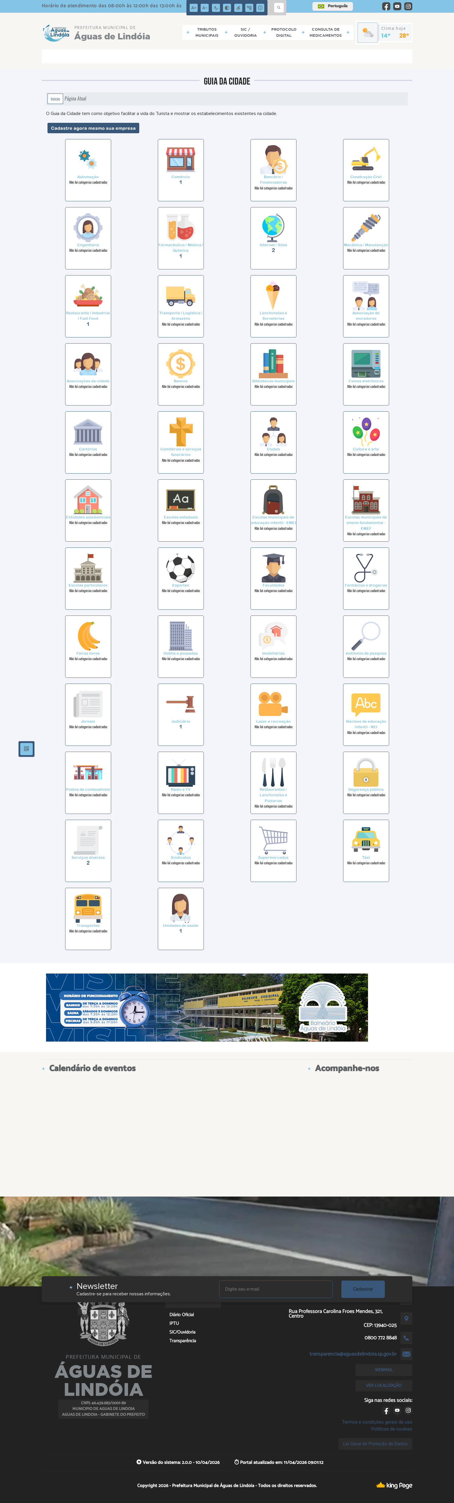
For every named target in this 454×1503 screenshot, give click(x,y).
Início (55, 99)
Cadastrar (363, 1289)
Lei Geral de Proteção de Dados (375, 1444)
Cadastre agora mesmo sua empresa (93, 128)
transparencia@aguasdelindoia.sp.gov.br (353, 1354)
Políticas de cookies (391, 1429)
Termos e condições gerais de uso (377, 1422)
